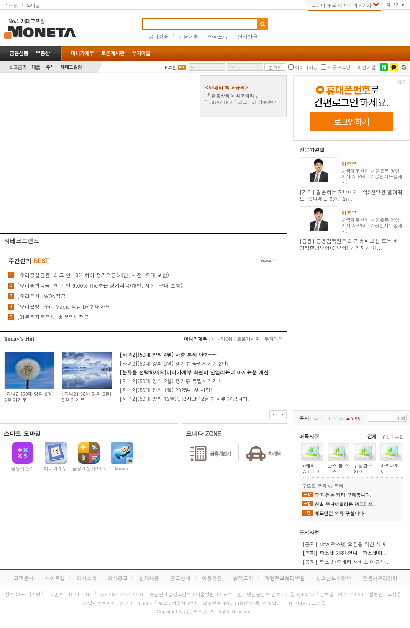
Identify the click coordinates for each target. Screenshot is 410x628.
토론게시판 (248, 339)
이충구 (348, 163)
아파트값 (218, 36)
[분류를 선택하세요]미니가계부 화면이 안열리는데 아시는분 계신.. (196, 372)
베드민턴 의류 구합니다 (339, 513)
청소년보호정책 (333, 577)
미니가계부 (195, 339)
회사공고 (118, 577)
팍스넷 (11, 5)
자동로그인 (339, 67)
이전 (273, 414)
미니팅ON (222, 339)
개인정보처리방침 (285, 577)
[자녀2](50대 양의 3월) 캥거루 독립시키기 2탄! (174, 363)
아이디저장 (306, 67)
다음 (282, 414)
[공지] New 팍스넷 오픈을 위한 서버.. (346, 544)
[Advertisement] (78, 154)
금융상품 (19, 53)
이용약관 (212, 577)
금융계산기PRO (88, 468)
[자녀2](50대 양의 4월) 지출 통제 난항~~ (168, 354)
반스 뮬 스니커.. (338, 468)
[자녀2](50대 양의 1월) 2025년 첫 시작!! (167, 389)
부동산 (43, 53)
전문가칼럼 (312, 149)
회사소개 (86, 577)
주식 (50, 67)
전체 (372, 436)
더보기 (393, 5)
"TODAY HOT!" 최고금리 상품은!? (240, 102)
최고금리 (17, 67)
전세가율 (248, 36)
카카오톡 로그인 (394, 67)
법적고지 (243, 577)
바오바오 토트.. (389, 468)
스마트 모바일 (22, 433)
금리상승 (159, 36)
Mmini (121, 468)
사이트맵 (55, 577)
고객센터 (23, 577)
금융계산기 (22, 468)
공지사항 (309, 532)
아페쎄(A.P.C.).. (312, 468)
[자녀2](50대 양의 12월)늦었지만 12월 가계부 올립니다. (185, 398)
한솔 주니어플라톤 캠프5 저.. (345, 504)
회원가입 (366, 67)
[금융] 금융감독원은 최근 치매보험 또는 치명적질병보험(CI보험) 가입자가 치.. (349, 244)
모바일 (33, 5)
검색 (262, 24)
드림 (399, 436)
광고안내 (181, 577)
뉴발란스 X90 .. (363, 468)
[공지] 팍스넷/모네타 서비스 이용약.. (345, 561)
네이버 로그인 (384, 67)
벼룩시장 (309, 436)
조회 (400, 418)
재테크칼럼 (71, 67)
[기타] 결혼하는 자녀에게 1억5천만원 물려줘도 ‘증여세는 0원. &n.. (351, 195)
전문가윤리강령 (380, 577)
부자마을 (273, 339)
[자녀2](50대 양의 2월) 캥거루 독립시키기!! (170, 380)
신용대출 (188, 36)
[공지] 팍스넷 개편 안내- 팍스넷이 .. (345, 552)
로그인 (275, 68)
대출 (36, 67)
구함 (385, 436)
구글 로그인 (404, 67)
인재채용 (149, 577)
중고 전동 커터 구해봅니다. (343, 495)
